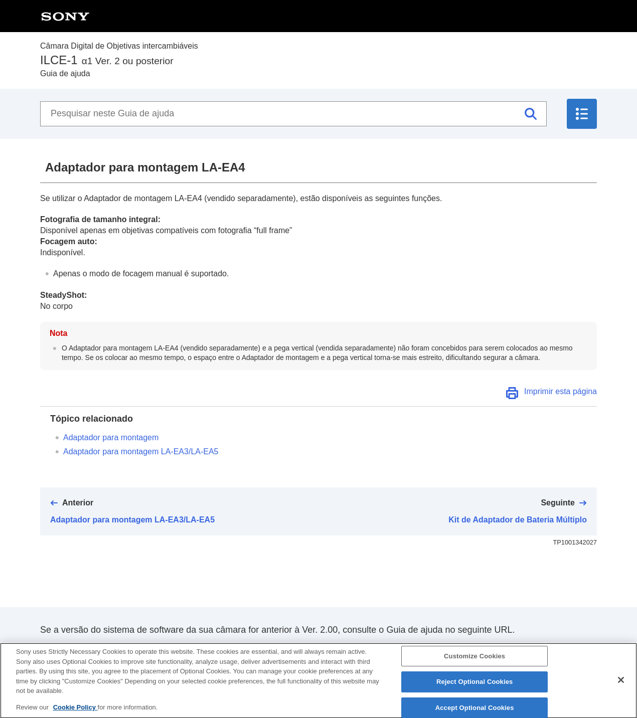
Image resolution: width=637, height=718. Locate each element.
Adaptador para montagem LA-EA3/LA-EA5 (141, 451)
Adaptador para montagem (110, 437)
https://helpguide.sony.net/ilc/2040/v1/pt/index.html (141, 649)
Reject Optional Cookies (474, 691)
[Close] (621, 689)
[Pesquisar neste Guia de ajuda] (293, 113)
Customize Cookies (474, 665)
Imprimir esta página (560, 391)
